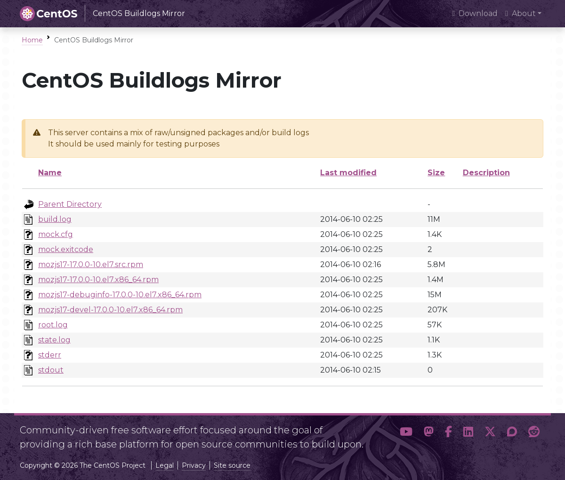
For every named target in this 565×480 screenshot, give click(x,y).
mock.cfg (55, 234)
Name (50, 172)
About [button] (520, 13)
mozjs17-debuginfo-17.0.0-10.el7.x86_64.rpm (120, 294)
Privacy (194, 465)
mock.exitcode (65, 249)
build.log (55, 219)
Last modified (348, 172)
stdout (51, 370)
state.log (54, 339)
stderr (49, 354)
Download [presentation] (475, 13)
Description (486, 172)
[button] (406, 433)
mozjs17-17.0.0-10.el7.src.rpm (90, 264)
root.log (53, 324)
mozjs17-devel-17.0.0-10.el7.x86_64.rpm (110, 309)
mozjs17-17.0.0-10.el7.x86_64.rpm (98, 279)
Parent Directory (70, 204)
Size (436, 172)
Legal (164, 465)
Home (32, 40)
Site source (232, 465)
